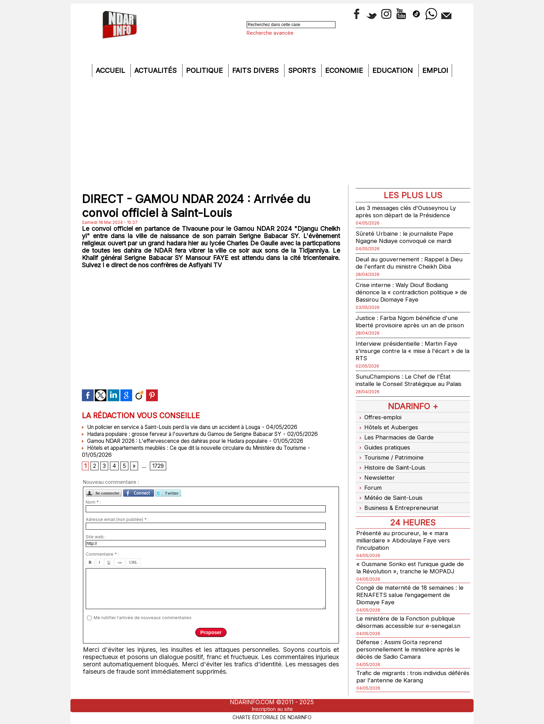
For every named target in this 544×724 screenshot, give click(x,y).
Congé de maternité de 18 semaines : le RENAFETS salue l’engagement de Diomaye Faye (412, 584)
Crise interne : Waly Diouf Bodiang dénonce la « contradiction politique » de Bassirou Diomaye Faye (410, 292)
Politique (205, 70)
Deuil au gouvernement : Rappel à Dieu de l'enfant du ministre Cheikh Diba (411, 262)
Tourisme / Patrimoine (391, 452)
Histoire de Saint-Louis (392, 461)
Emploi (435, 70)
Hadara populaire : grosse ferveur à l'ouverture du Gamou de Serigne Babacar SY (194, 433)
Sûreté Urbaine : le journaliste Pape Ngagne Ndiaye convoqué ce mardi (407, 237)
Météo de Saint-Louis (391, 489)
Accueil (111, 70)
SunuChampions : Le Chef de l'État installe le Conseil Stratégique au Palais (411, 380)
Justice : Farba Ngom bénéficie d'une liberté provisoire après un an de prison (411, 321)
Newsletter (375, 470)
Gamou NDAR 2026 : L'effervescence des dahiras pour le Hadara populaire (184, 447)
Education (393, 70)
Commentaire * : (102, 562)
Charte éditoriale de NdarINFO (272, 712)
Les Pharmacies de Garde (396, 434)
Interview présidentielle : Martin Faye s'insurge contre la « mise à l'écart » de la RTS (412, 351)
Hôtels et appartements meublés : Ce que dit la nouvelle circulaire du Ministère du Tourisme (205, 454)
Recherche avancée (270, 33)
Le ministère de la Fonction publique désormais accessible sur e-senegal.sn (411, 611)
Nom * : (93, 510)
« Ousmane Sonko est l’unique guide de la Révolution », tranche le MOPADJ (412, 557)
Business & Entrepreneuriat (398, 498)
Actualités (156, 70)
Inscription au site (272, 704)
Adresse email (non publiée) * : (117, 527)
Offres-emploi (379, 416)
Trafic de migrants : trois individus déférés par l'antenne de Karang (404, 666)
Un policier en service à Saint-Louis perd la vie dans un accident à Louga (181, 426)
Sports (303, 70)
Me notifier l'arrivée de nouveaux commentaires (143, 625)
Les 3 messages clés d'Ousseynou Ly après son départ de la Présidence (410, 211)
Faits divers (256, 70)
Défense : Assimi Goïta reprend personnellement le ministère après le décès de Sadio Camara (409, 639)
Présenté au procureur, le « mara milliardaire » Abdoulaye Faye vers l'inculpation (405, 530)
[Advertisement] (272, 132)
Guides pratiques (384, 443)
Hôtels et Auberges (387, 425)
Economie (345, 70)
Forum (369, 479)
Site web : (96, 544)
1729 (159, 473)
